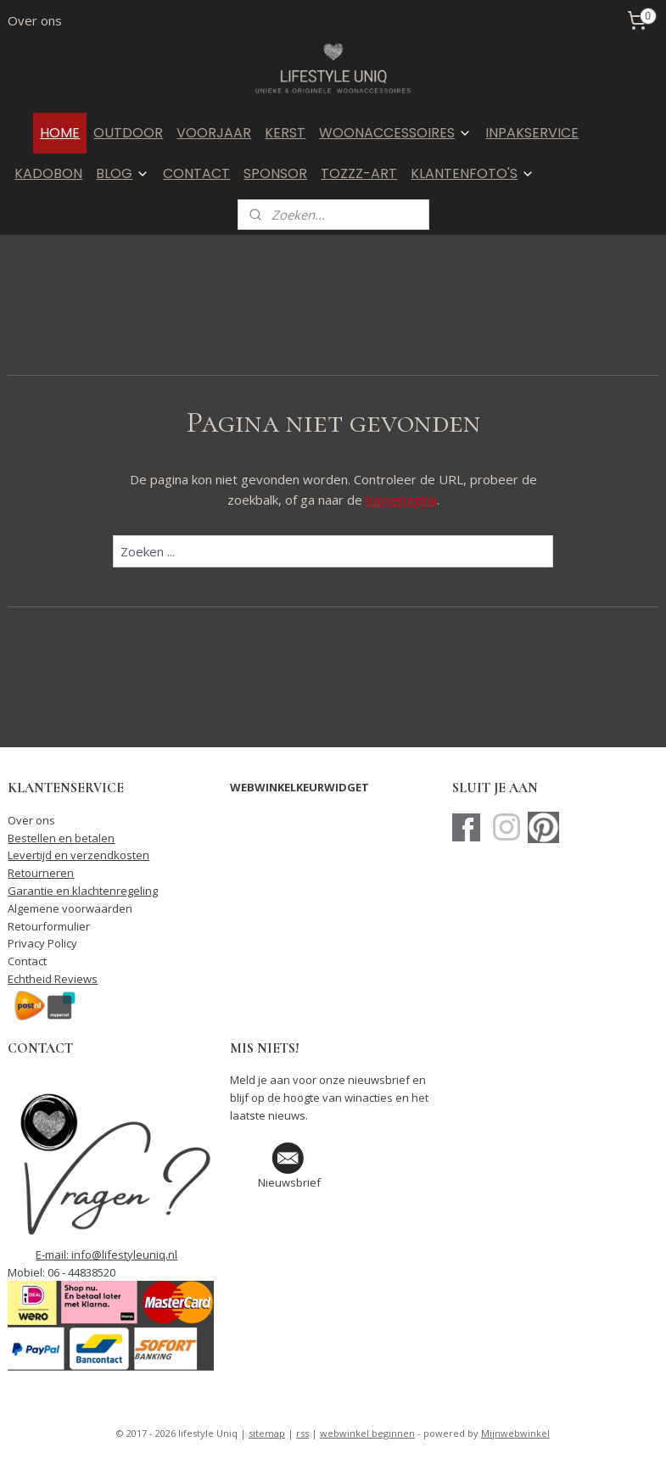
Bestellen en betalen (61, 838)
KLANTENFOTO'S (472, 173)
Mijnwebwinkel (515, 1433)
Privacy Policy (42, 943)
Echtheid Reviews (53, 978)
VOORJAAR (213, 132)
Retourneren (41, 872)
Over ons (35, 20)
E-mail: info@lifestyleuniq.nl (106, 1254)
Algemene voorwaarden (70, 908)
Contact (27, 961)
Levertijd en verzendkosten (78, 855)
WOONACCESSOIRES (395, 132)
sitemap (267, 1433)
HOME (60, 132)
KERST (285, 132)
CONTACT (196, 173)
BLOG (122, 173)
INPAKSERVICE (532, 132)
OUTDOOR (128, 132)
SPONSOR (275, 173)
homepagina (401, 499)
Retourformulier (49, 926)
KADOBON (48, 173)
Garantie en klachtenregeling (83, 890)
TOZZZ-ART (359, 173)
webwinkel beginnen (367, 1433)
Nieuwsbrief (289, 1182)
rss (302, 1433)
